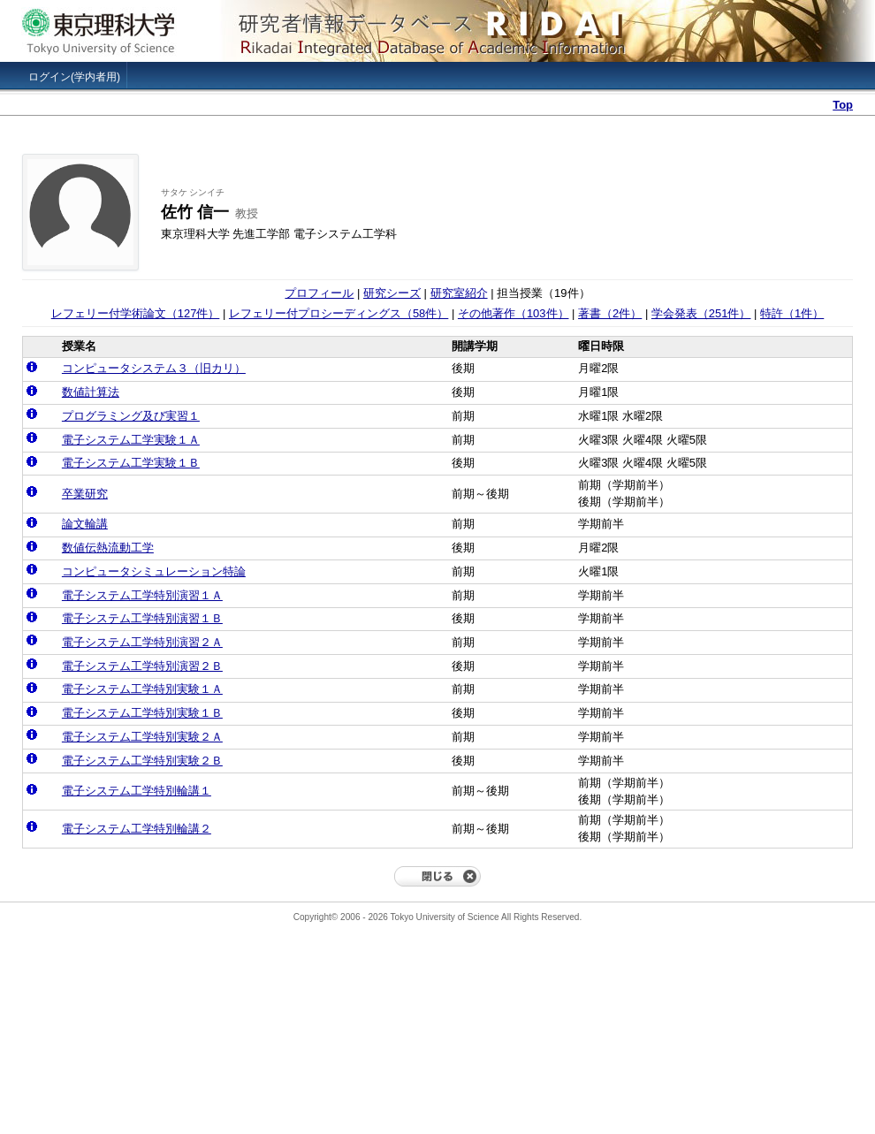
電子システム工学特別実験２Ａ (142, 736)
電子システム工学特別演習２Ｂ (142, 666)
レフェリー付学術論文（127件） (135, 313)
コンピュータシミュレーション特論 (154, 571)
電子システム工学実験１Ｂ (131, 462)
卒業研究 (85, 493)
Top (843, 104)
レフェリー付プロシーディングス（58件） (338, 313)
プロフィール (319, 293)
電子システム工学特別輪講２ (136, 828)
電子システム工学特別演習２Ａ (142, 642)
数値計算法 (90, 392)
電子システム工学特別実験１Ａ (142, 689)
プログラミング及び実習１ (131, 415)
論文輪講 (85, 523)
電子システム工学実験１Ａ (131, 439)
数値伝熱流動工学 (108, 547)
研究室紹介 (459, 293)
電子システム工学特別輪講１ (136, 790)
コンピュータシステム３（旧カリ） (154, 368)
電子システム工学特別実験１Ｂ (142, 712)
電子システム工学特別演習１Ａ (142, 595)
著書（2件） (610, 313)
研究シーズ (392, 293)
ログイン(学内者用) (74, 77)
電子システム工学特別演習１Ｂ (142, 618)
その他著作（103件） (513, 313)
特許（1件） (792, 313)
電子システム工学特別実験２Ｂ (142, 760)
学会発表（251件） (701, 313)
